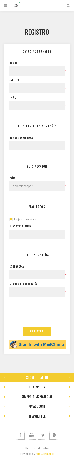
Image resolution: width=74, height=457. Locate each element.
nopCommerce (45, 453)
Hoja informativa (25, 219)
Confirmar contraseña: (23, 284)
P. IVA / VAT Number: (20, 226)
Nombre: (14, 63)
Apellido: (14, 80)
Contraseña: (17, 266)
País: (12, 178)
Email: (13, 97)
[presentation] (38, 306)
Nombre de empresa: (21, 138)
